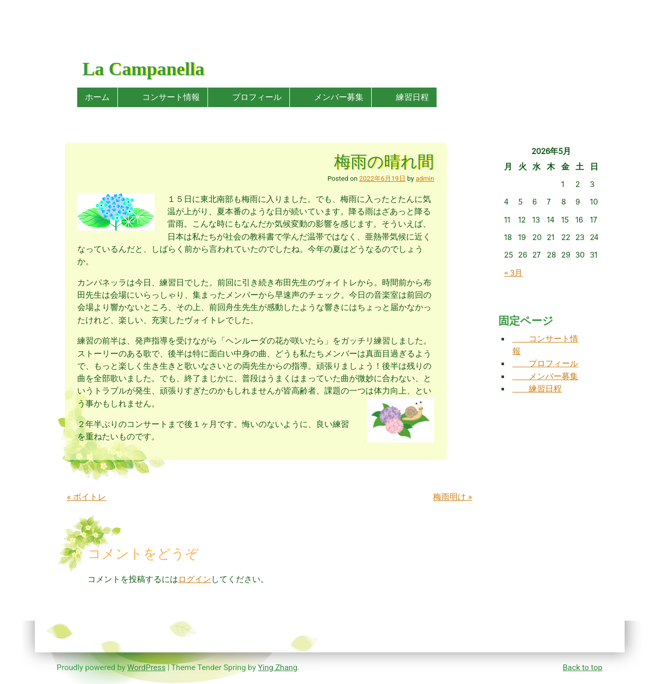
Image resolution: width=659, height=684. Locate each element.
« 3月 (513, 272)
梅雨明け (452, 497)
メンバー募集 (330, 97)
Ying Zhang (278, 667)
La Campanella (143, 69)
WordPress (146, 667)
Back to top (582, 667)
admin (424, 178)
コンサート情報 (163, 97)
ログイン (194, 579)
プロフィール (249, 97)
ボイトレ (86, 497)
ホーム (97, 97)
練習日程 (404, 97)
